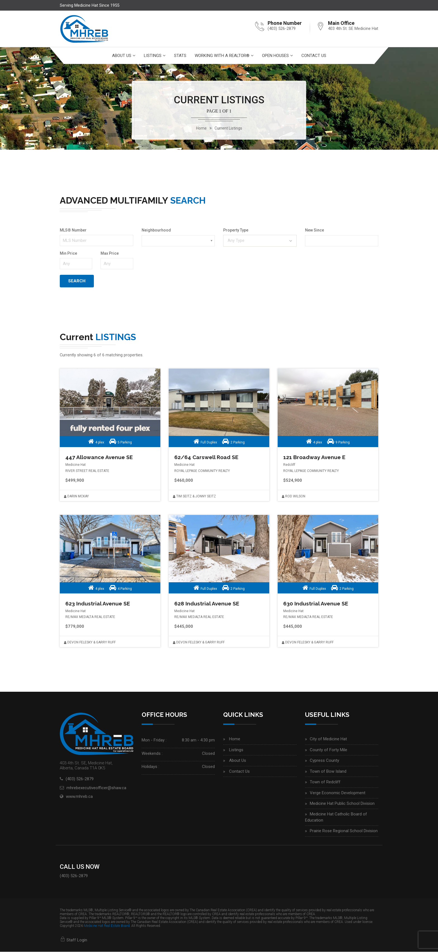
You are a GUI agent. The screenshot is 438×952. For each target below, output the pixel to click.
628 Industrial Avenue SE (207, 603)
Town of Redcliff (325, 782)
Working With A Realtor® (222, 55)
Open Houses (275, 55)
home (201, 128)
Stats (180, 55)
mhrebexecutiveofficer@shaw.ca (96, 788)
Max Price (110, 253)
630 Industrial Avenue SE (316, 603)
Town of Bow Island (328, 771)
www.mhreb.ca (79, 796)
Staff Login (73, 940)
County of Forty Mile (328, 750)
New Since (314, 230)
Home (234, 739)
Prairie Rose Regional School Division (344, 831)
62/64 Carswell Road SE (207, 457)
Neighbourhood (156, 230)
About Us (121, 55)
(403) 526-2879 (282, 28)
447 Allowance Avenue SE (100, 457)
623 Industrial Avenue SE (98, 603)
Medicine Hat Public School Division (342, 803)
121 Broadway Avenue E (315, 457)
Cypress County (324, 760)
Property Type (235, 230)
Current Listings (228, 128)
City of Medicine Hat (328, 739)
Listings (152, 55)
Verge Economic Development (337, 793)
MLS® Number (73, 230)
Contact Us (313, 55)
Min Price (68, 253)
